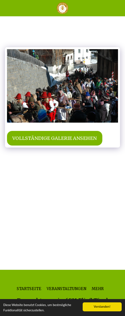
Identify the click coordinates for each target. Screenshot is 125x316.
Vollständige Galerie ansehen (54, 138)
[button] (7, 7)
